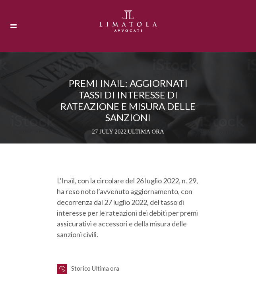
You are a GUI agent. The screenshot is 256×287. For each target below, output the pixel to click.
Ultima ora (146, 131)
